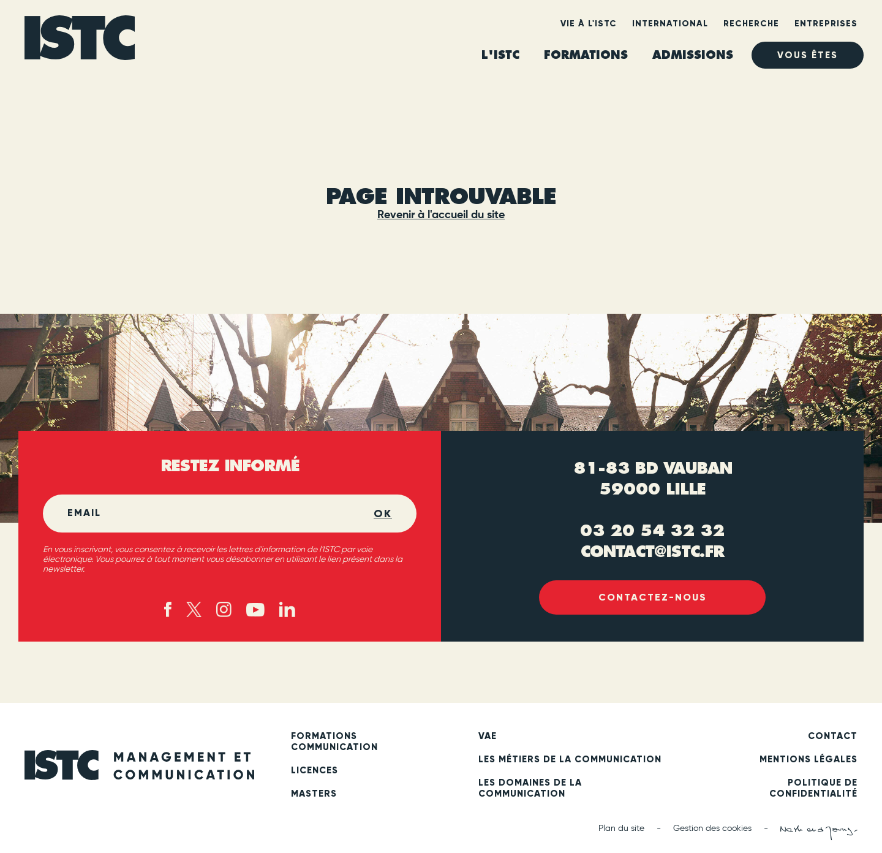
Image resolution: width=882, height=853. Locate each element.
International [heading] (670, 23)
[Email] (220, 513)
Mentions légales (809, 759)
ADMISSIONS (692, 55)
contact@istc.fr (652, 551)
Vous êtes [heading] (807, 55)
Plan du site (621, 828)
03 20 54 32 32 (652, 530)
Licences (314, 770)
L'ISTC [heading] (500, 55)
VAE (487, 735)
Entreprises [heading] (826, 23)
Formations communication (334, 741)
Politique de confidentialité (813, 788)
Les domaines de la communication (530, 788)
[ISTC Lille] (79, 42)
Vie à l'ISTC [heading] (588, 23)
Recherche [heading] (751, 23)
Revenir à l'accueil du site (441, 215)
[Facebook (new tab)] (168, 609)
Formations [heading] (586, 55)
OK (383, 513)
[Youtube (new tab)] (255, 609)
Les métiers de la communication (570, 759)
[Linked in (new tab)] (287, 609)
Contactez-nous (652, 597)
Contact (833, 735)
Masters (314, 793)
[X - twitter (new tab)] (194, 609)
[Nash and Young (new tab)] (819, 832)
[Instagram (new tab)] (224, 609)
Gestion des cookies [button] (712, 828)
